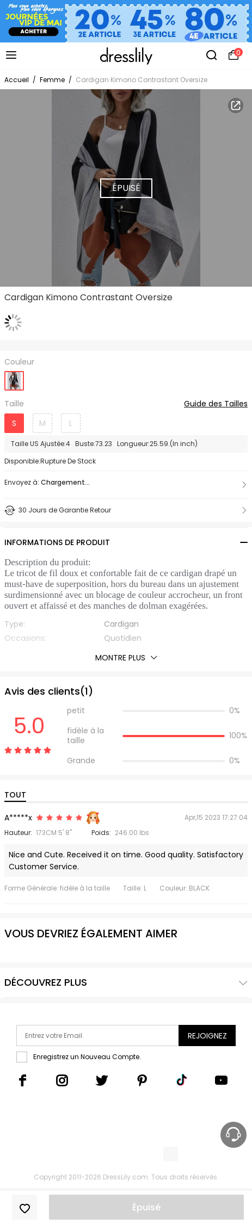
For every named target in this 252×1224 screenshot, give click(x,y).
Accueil (16, 79)
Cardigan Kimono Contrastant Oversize (141, 79)
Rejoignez (207, 1035)
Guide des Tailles (216, 404)
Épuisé (146, 1207)
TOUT (15, 794)
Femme (52, 79)
